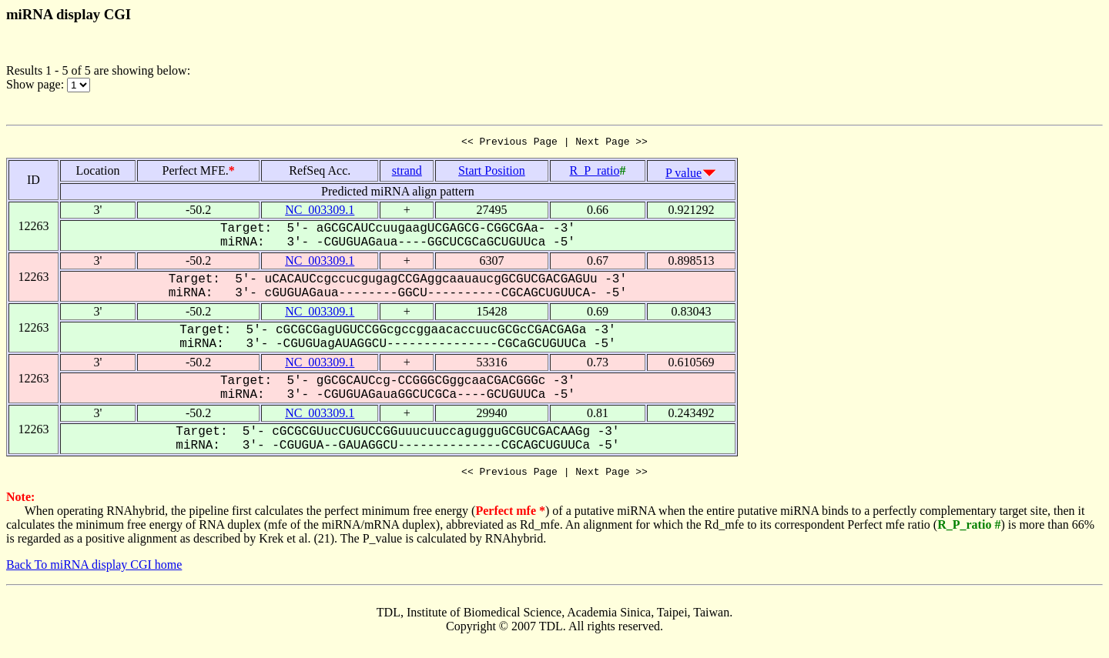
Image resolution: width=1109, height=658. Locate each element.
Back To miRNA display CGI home (94, 569)
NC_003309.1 (319, 212)
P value (683, 175)
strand (407, 172)
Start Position (491, 172)
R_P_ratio (594, 172)
